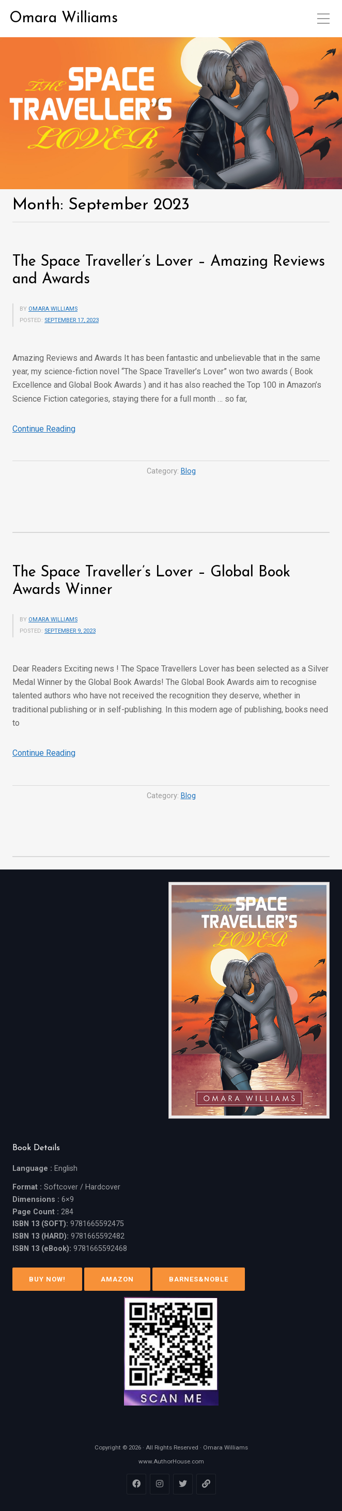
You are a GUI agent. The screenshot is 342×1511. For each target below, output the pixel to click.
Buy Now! (47, 1279)
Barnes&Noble (198, 1279)
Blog (188, 471)
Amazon (117, 1279)
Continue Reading (43, 429)
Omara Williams (63, 18)
